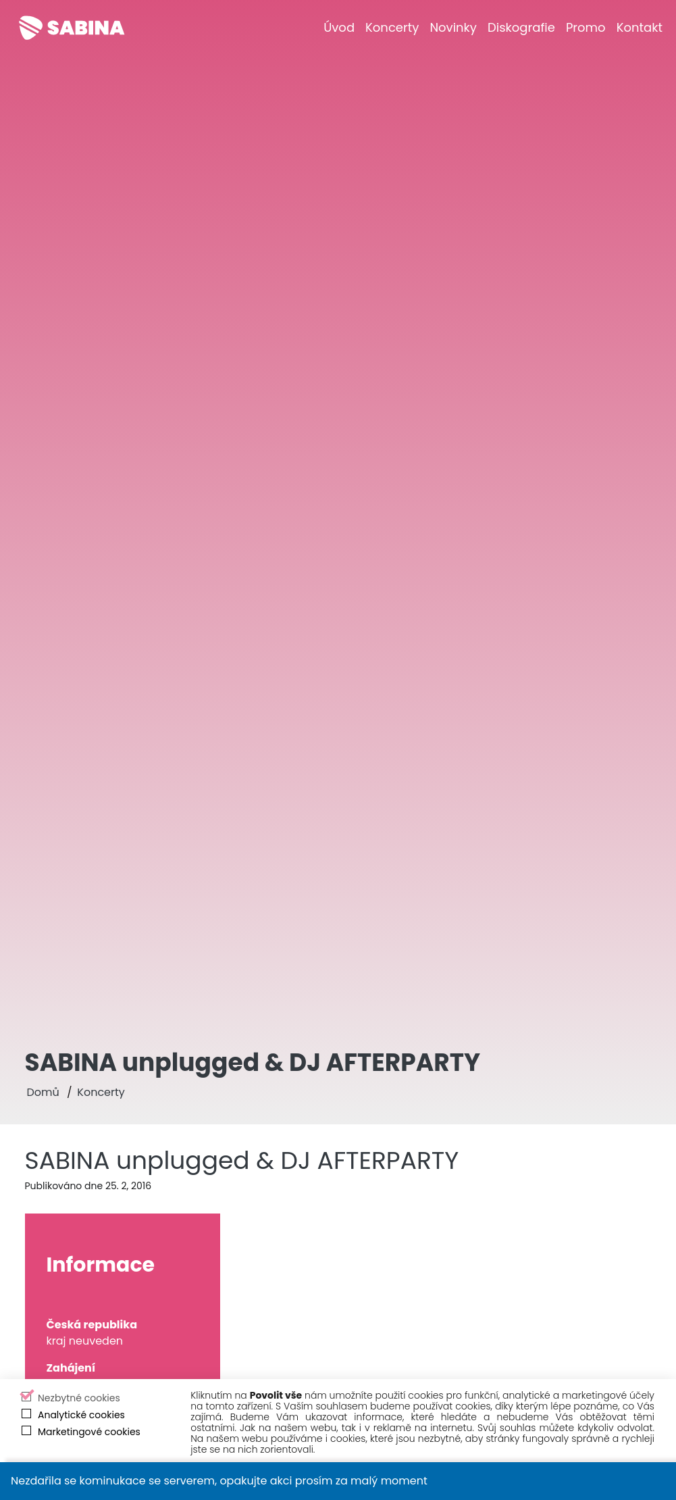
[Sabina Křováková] (72, 28)
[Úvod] (339, 27)
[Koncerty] (392, 27)
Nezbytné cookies (79, 1398)
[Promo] (586, 27)
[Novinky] (453, 27)
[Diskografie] (521, 27)
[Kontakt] (639, 27)
